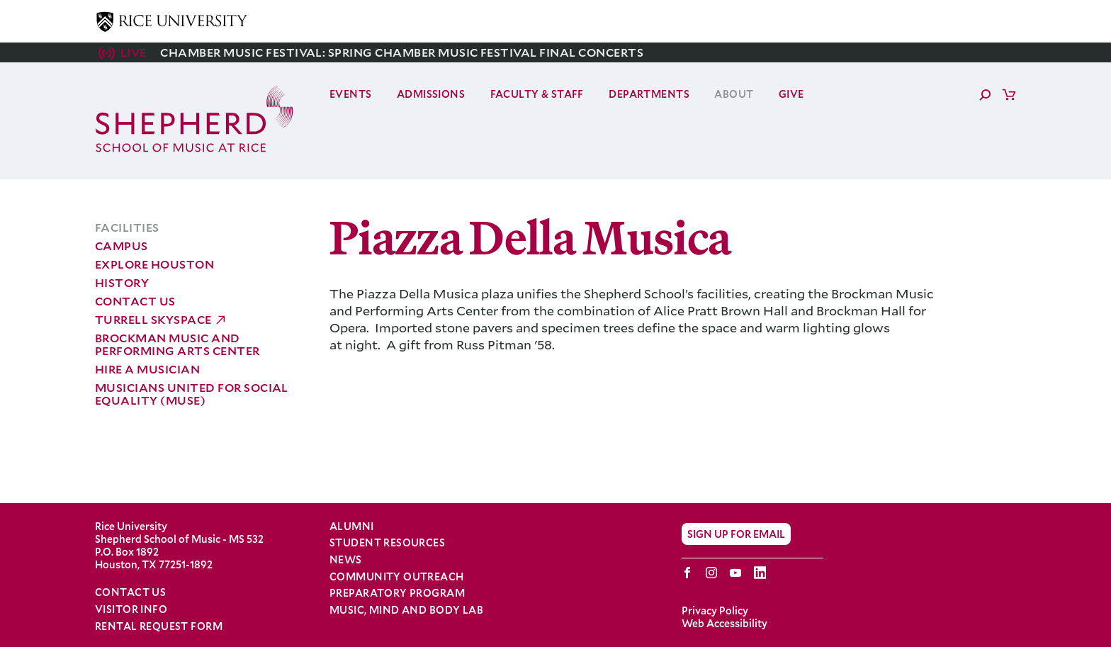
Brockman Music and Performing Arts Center (177, 344)
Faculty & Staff (537, 94)
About (733, 94)
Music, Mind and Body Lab (406, 610)
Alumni (351, 526)
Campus (121, 245)
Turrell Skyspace (153, 319)
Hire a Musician (147, 368)
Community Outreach (396, 576)
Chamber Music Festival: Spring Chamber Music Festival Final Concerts (401, 52)
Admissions (431, 94)
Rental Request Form (158, 626)
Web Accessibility (724, 623)
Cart (1009, 94)
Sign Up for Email (736, 534)
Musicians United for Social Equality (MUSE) (191, 393)
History (122, 282)
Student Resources (387, 542)
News (345, 559)
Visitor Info (131, 609)
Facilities (127, 227)
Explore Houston (154, 264)
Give (791, 94)
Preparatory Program (397, 593)
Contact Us (135, 300)
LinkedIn (760, 573)
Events (350, 94)
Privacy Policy (715, 610)
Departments (649, 94)
